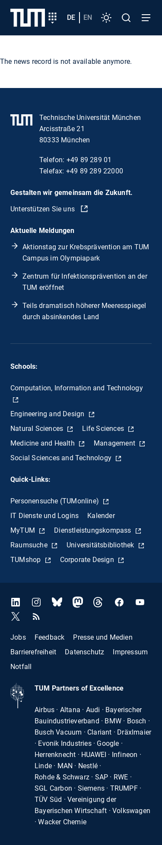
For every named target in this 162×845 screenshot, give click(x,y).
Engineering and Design (48, 414)
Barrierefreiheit (33, 652)
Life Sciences (104, 428)
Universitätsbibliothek (101, 545)
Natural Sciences (37, 428)
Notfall (21, 667)
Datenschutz (84, 652)
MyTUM (23, 530)
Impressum (130, 652)
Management (115, 443)
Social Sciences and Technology (61, 458)
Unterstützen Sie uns (43, 209)
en (87, 17)
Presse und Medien (102, 637)
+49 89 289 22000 (94, 171)
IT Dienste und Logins (44, 516)
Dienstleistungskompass (93, 530)
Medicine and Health (43, 443)
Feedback (50, 637)
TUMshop (26, 560)
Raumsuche (29, 545)
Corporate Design (88, 560)
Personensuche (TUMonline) (55, 501)
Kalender (101, 516)
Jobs (18, 637)
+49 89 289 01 (89, 160)
